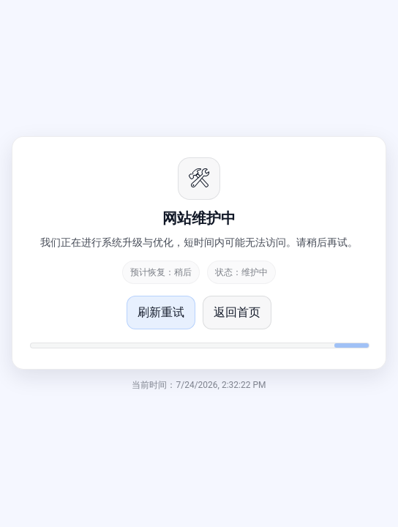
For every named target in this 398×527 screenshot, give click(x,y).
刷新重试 (161, 312)
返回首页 (237, 312)
